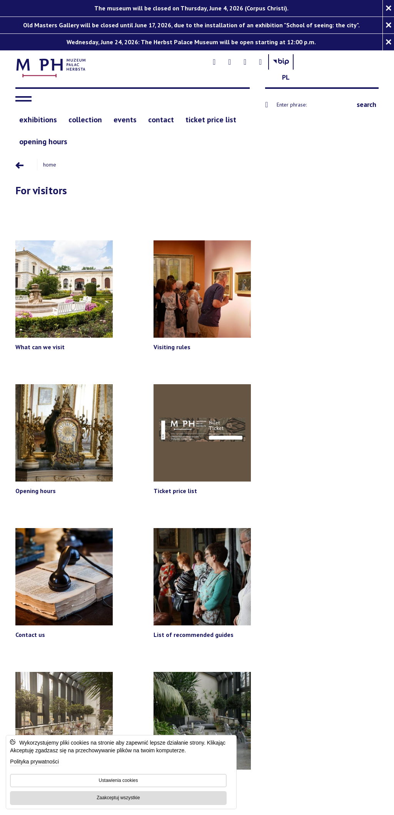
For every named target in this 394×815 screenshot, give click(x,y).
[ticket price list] (211, 117)
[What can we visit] (57, 275)
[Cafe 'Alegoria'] (336, 385)
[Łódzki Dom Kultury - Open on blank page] (140, 620)
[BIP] (297, 647)
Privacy (285, 673)
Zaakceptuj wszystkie (117, 795)
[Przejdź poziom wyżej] (25, 161)
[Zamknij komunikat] (388, 8)
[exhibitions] (38, 117)
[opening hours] (43, 139)
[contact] (161, 117)
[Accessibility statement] (201, 647)
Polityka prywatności (36, 760)
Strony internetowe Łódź (213, 688)
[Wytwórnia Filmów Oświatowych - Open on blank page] (219, 620)
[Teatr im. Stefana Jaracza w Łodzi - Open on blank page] (179, 573)
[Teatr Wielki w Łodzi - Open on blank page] (335, 573)
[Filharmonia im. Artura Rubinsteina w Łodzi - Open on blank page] (71, 573)
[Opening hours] (243, 275)
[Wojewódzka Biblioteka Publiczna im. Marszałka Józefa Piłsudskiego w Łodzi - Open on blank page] (276, 620)
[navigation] (25, 96)
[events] (125, 117)
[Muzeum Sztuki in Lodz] (125, 647)
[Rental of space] (243, 385)
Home (47, 161)
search (366, 101)
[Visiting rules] (150, 275)
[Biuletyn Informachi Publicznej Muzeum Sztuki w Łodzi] (350, 66)
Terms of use (312, 673)
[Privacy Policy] (264, 647)
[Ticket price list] (336, 275)
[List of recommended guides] (150, 385)
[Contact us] (57, 385)
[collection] (85, 117)
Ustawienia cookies (117, 778)
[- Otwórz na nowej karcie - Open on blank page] (284, 66)
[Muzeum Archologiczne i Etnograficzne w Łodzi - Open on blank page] (269, 573)
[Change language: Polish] (371, 66)
